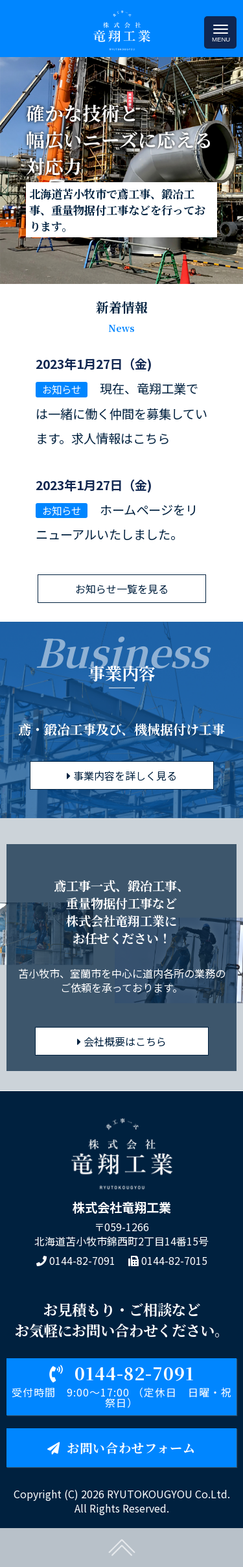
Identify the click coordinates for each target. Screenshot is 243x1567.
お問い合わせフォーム (121, 1447)
